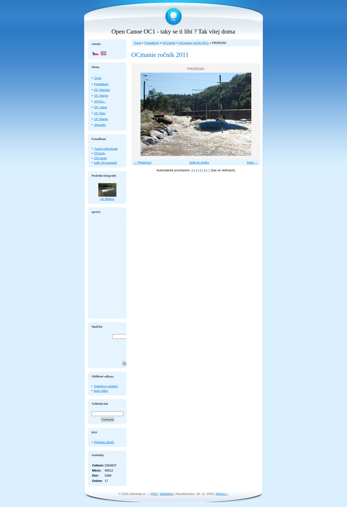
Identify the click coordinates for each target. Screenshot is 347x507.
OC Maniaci (102, 90)
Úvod (137, 43)
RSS (154, 494)
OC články (101, 95)
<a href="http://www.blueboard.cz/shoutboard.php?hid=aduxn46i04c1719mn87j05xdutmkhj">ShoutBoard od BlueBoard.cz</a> (107, 268)
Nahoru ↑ (222, 494)
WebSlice (166, 494)
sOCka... (100, 101)
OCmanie (168, 43)
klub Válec (101, 391)
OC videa (100, 107)
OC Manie (101, 119)
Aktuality (100, 125)
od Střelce (107, 199)
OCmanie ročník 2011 (194, 43)
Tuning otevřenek (106, 149)
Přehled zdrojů (104, 442)
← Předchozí (143, 162)
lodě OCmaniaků (105, 163)
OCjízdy (99, 153)
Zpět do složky (199, 162)
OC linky (100, 113)
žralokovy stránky (106, 386)
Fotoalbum (151, 43)
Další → (252, 162)
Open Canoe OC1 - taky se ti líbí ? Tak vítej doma (173, 31)
